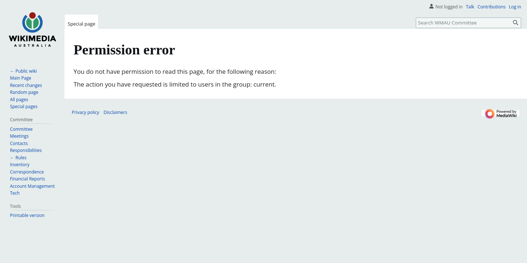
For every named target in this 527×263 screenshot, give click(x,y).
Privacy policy (85, 112)
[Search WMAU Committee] (468, 23)
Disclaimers (115, 112)
